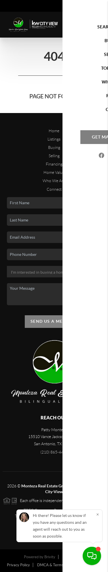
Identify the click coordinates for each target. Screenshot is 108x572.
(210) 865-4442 (54, 452)
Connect (54, 189)
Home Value (54, 172)
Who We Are (54, 180)
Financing (54, 164)
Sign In (85, 6)
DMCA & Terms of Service (58, 565)
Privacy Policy (18, 565)
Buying (54, 147)
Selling (54, 155)
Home (54, 131)
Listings (54, 139)
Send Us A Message (54, 321)
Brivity (49, 557)
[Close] (97, 514)
